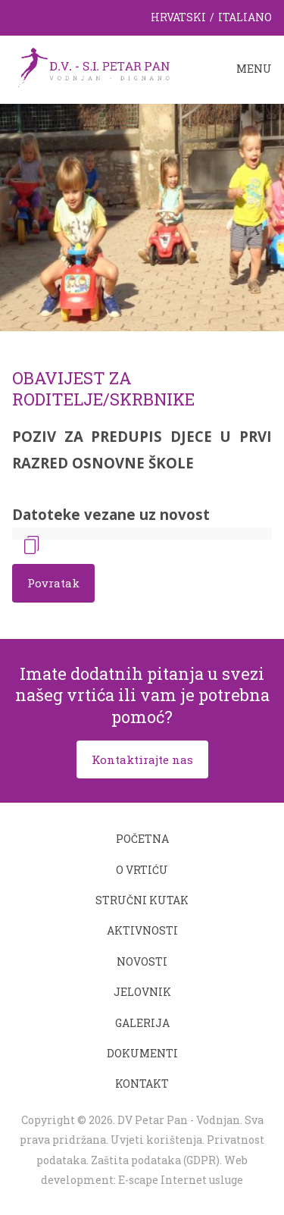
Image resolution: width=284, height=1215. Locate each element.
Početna (142, 838)
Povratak (53, 582)
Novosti (142, 961)
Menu (254, 68)
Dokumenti (142, 1053)
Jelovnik (142, 992)
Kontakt (142, 1083)
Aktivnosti (142, 930)
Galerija (142, 1023)
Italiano (245, 17)
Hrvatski (178, 17)
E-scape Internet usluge (180, 1180)
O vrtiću (142, 870)
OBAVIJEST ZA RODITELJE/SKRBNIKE (103, 389)
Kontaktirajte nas (142, 759)
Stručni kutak (142, 900)
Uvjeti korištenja (156, 1139)
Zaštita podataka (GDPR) (155, 1160)
